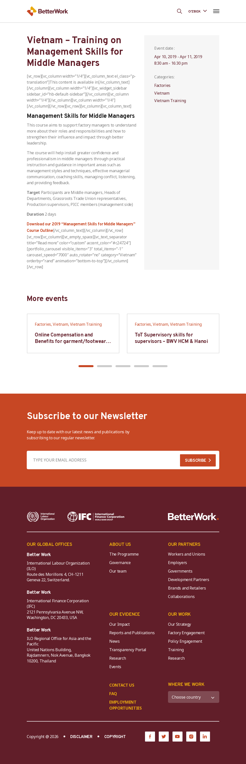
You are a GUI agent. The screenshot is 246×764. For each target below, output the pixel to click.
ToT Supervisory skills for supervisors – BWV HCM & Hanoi (171, 338)
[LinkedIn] (205, 737)
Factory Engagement (186, 632)
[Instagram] (191, 737)
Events (115, 666)
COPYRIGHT (115, 737)
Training (176, 649)
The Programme (124, 554)
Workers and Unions (186, 554)
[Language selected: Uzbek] (197, 11)
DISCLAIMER (81, 737)
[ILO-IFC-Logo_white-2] (41, 517)
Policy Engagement (186, 641)
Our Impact (119, 624)
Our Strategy (179, 624)
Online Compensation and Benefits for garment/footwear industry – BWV (70, 341)
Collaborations (181, 596)
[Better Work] (193, 516)
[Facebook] (150, 737)
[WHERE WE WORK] (193, 697)
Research (117, 658)
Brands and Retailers (187, 588)
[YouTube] (177, 737)
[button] (86, 366)
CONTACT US (121, 685)
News (114, 641)
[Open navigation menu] (216, 11)
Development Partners (188, 579)
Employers (177, 562)
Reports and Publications (131, 632)
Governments (180, 571)
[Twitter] (164, 737)
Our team (117, 571)
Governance (120, 562)
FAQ (113, 693)
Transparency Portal (127, 649)
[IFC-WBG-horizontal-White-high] (96, 517)
